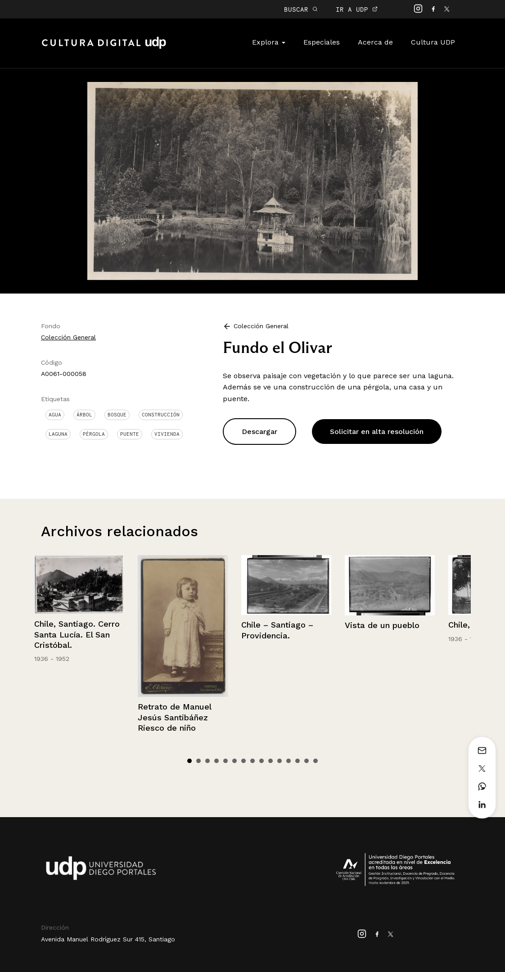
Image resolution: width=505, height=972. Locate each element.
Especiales (321, 42)
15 (315, 761)
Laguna (58, 434)
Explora (268, 42)
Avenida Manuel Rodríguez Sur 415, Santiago (108, 939)
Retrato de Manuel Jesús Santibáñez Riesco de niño (174, 717)
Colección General (68, 337)
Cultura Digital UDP (104, 47)
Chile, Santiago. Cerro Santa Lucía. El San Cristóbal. (77, 634)
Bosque (117, 414)
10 (270, 761)
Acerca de (375, 42)
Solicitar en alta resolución (377, 431)
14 (306, 761)
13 (297, 761)
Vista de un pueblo (382, 625)
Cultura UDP (433, 42)
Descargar (259, 431)
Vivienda (167, 434)
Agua (55, 414)
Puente (129, 434)
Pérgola (94, 434)
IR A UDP (357, 9)
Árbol (84, 414)
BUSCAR (301, 9)
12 (288, 761)
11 (279, 761)
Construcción (161, 414)
